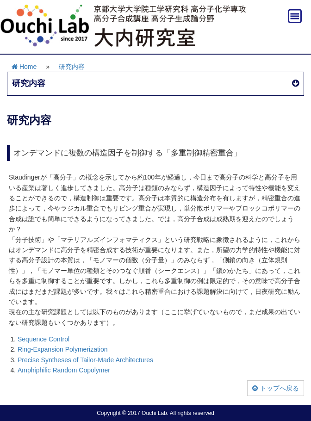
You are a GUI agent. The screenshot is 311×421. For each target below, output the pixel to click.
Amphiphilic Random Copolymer (64, 370)
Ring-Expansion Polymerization (63, 349)
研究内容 (72, 66)
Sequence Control (43, 339)
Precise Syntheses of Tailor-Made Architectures (85, 360)
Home (24, 66)
